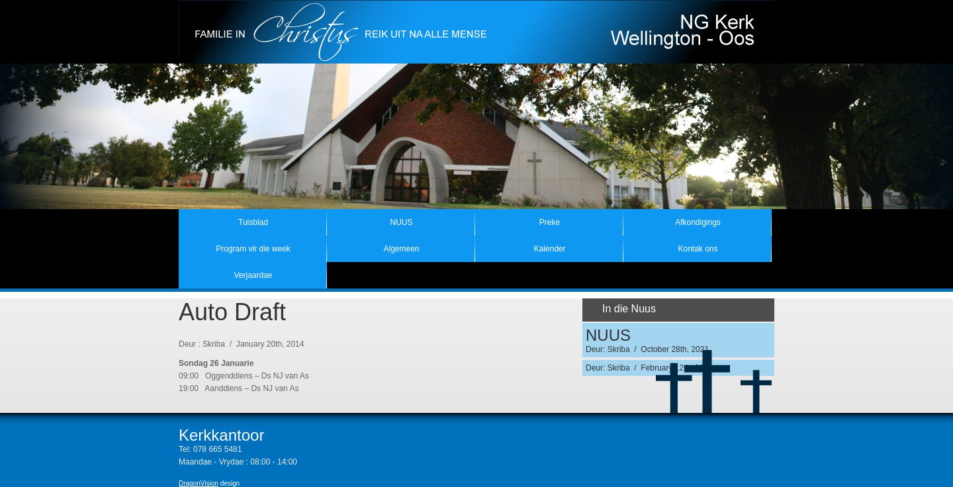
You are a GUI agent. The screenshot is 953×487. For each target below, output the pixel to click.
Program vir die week (253, 248)
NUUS (401, 222)
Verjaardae (253, 275)
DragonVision (198, 483)
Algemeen (401, 248)
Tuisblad (253, 222)
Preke (549, 222)
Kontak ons (697, 248)
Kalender (549, 248)
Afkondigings (698, 222)
